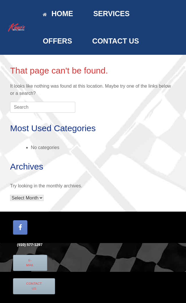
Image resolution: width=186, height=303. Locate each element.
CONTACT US (115, 41)
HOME (58, 14)
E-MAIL (30, 263)
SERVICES (111, 14)
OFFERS (57, 41)
